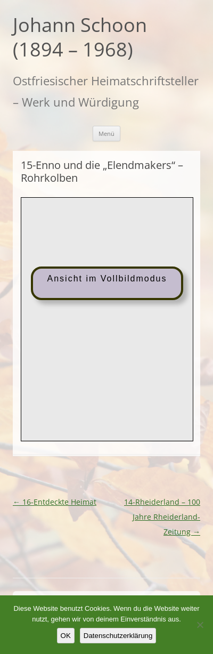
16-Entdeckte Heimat (54, 502)
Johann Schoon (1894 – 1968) (80, 37)
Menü (106, 134)
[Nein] (199, 624)
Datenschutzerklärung (118, 636)
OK (66, 636)
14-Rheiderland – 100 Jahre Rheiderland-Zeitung (162, 517)
